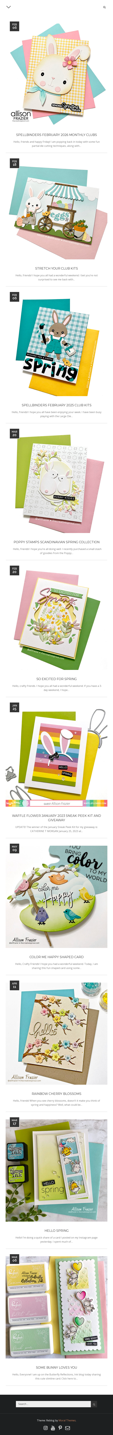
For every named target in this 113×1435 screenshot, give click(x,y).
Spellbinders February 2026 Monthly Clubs (56, 135)
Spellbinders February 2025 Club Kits (56, 405)
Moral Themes (67, 1420)
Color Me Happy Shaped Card (56, 957)
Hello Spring (56, 1231)
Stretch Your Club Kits (56, 268)
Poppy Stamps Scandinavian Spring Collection (57, 542)
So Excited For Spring (56, 679)
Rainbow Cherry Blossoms (56, 1094)
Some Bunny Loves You (56, 1367)
